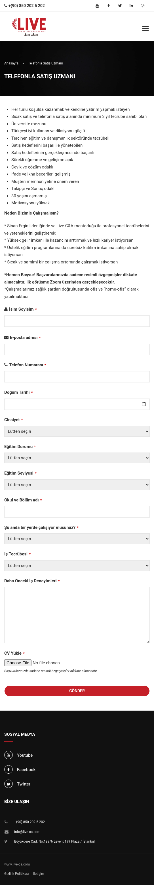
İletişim (38, 874)
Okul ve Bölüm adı (23, 500)
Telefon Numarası (27, 364)
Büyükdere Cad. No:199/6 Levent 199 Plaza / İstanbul (54, 841)
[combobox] (77, 404)
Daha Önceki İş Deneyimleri (32, 580)
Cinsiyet (13, 419)
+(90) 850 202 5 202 (29, 822)
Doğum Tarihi (18, 392)
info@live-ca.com (27, 832)
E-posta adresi (25, 337)
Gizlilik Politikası (16, 874)
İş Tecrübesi (17, 554)
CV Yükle (14, 653)
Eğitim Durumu (20, 446)
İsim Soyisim (23, 309)
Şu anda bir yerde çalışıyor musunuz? (41, 527)
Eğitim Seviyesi (20, 473)
